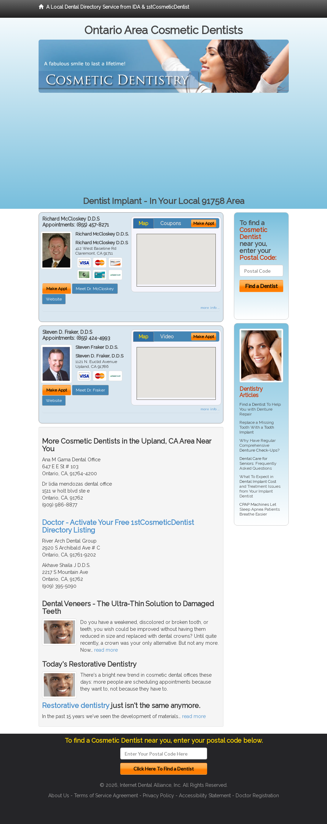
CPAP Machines (254, 504)
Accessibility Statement (205, 795)
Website (54, 299)
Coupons (170, 223)
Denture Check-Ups (258, 450)
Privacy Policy (158, 795)
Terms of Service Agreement (106, 795)
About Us (58, 795)
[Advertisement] (164, 144)
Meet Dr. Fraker (90, 390)
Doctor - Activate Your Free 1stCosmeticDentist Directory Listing (118, 526)
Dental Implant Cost (257, 481)
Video (167, 336)
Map (143, 223)
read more (106, 650)
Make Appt (56, 288)
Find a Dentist (252, 404)
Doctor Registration (257, 795)
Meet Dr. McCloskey (95, 288)
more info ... (210, 308)
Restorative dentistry (75, 705)
